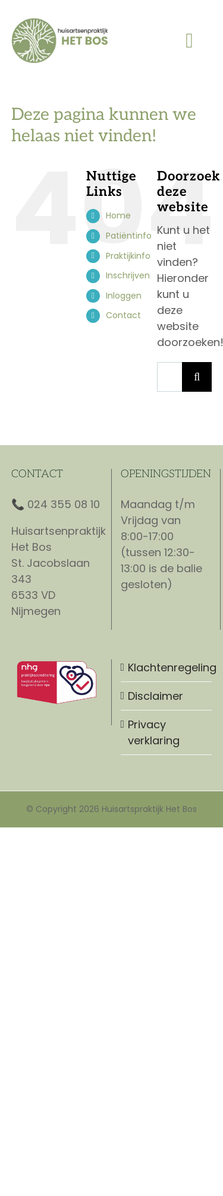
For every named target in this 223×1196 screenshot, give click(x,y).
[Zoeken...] (169, 377)
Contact (123, 315)
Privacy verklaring (154, 732)
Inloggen (124, 296)
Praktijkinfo (128, 256)
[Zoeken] (197, 377)
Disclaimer (155, 696)
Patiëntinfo (129, 236)
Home (118, 215)
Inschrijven (128, 275)
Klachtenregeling (167, 667)
